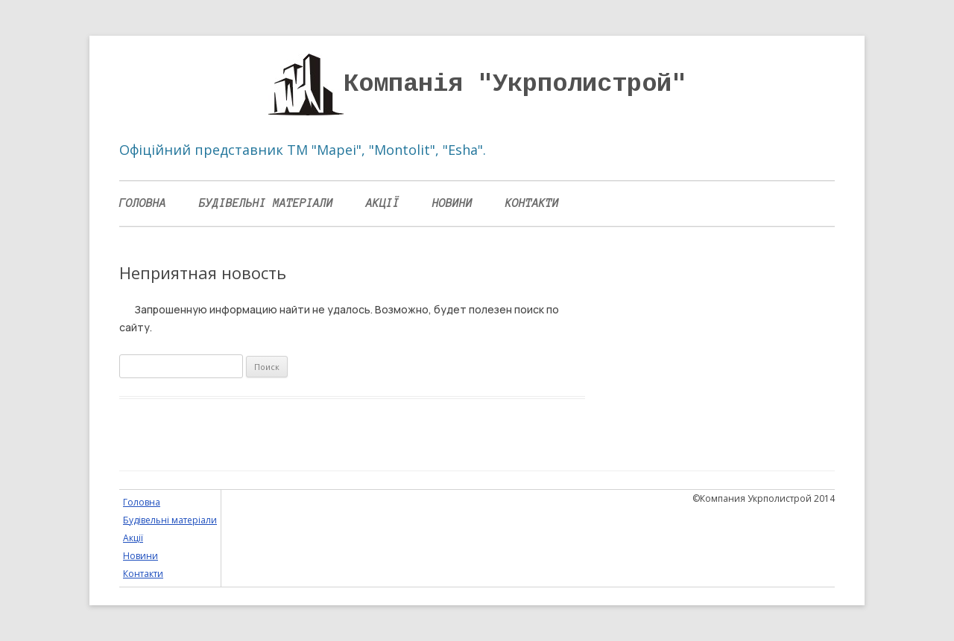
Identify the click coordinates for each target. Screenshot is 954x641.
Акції (382, 203)
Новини (452, 203)
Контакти (532, 203)
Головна (142, 203)
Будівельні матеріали (266, 203)
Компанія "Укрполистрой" (515, 84)
